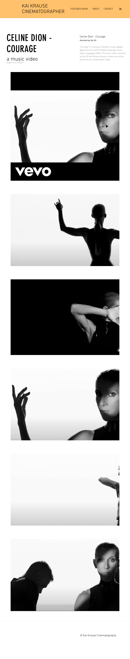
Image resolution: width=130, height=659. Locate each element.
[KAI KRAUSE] (43, 6)
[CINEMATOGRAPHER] (43, 12)
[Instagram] (120, 9)
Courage (90, 53)
